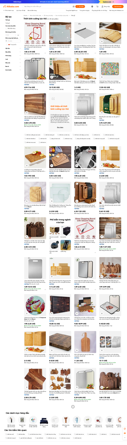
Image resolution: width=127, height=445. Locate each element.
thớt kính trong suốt (99, 138)
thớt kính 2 (103, 434)
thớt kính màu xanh (30, 142)
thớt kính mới (10, 434)
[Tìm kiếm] (80, 6)
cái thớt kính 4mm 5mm (34, 434)
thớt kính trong (67, 138)
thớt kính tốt (42, 138)
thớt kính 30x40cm (30, 138)
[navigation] (12, 211)
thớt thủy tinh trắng (50, 434)
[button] (74, 6)
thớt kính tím (96, 135)
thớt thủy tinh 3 (91, 434)
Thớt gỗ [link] (73, 15)
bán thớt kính (39, 438)
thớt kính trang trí (11, 438)
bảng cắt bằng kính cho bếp (82, 138)
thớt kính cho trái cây (65, 434)
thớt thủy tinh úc (79, 434)
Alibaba (25, 15)
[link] (125, 429)
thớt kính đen (21, 434)
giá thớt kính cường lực (25, 438)
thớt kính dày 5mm (108, 135)
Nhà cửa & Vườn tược (35, 15)
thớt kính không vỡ (49, 135)
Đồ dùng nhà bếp (48, 15)
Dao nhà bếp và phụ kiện (61, 15)
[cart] (97, 6)
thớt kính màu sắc (115, 434)
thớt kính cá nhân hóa (63, 135)
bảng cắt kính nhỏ (55, 138)
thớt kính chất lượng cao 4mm (81, 135)
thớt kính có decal (64, 438)
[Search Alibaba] (47, 6)
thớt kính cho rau (51, 438)
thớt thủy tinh (77, 438)
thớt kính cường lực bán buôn (32, 135)
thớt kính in (42, 142)
